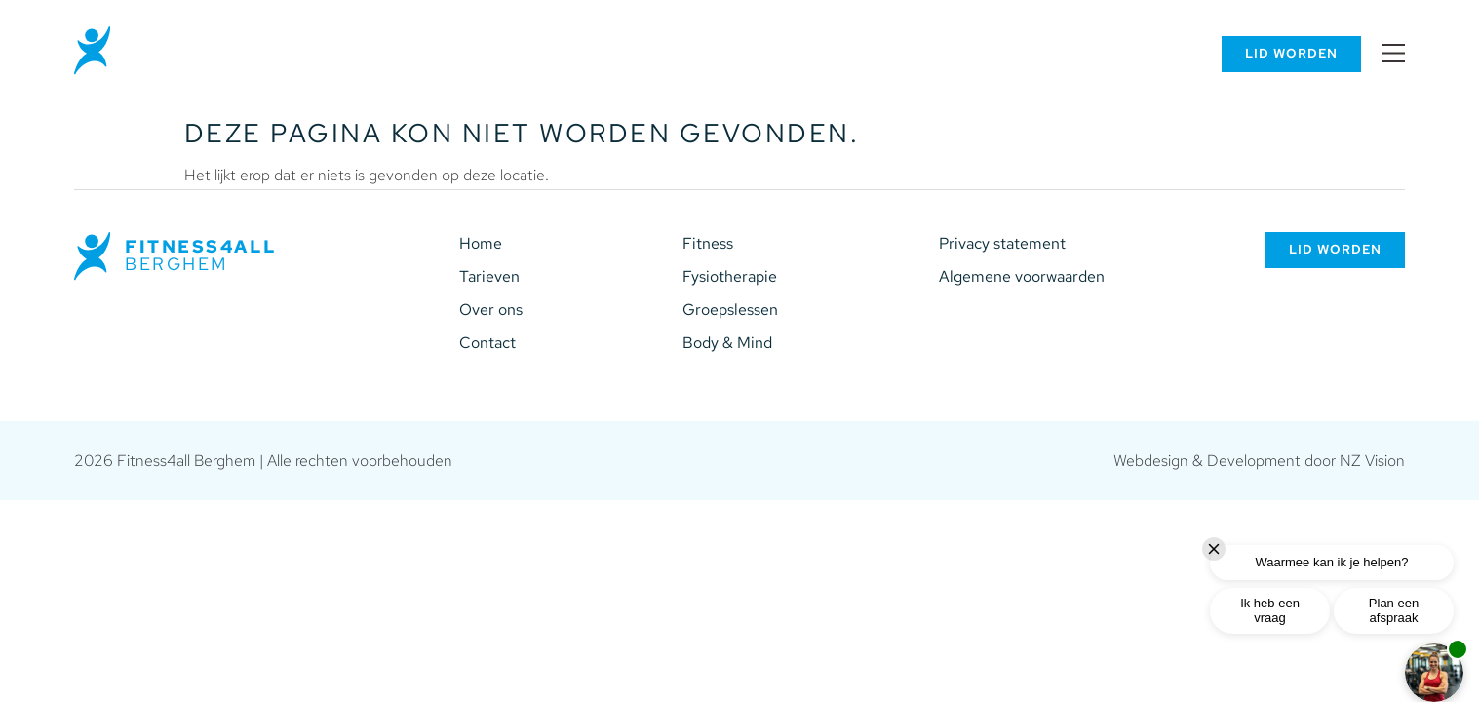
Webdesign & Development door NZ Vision (1259, 460)
